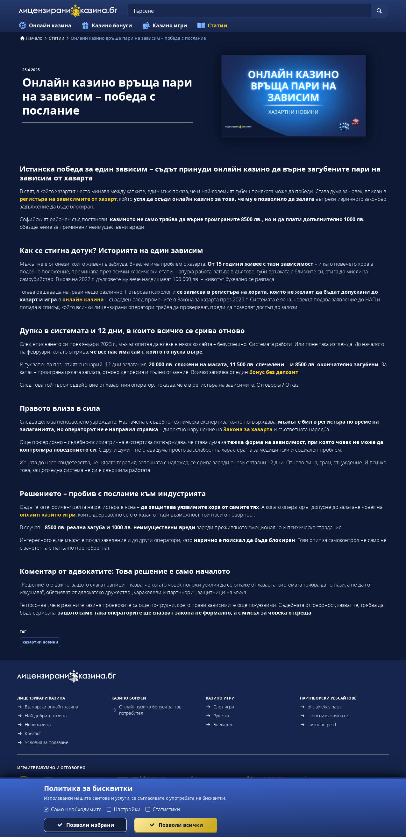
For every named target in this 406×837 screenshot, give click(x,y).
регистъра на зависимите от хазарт (68, 198)
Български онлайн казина (47, 707)
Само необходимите (76, 809)
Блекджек (219, 724)
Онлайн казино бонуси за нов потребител (146, 710)
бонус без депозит (273, 372)
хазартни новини (40, 642)
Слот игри (220, 707)
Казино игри (164, 25)
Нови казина (34, 724)
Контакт (29, 733)
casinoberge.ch (319, 724)
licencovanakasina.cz (324, 716)
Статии (212, 25)
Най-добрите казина (42, 716)
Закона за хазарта (248, 429)
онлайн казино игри (48, 514)
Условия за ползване (42, 742)
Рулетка (217, 716)
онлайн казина (83, 299)
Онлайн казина (45, 25)
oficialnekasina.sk (321, 707)
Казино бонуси (107, 25)
